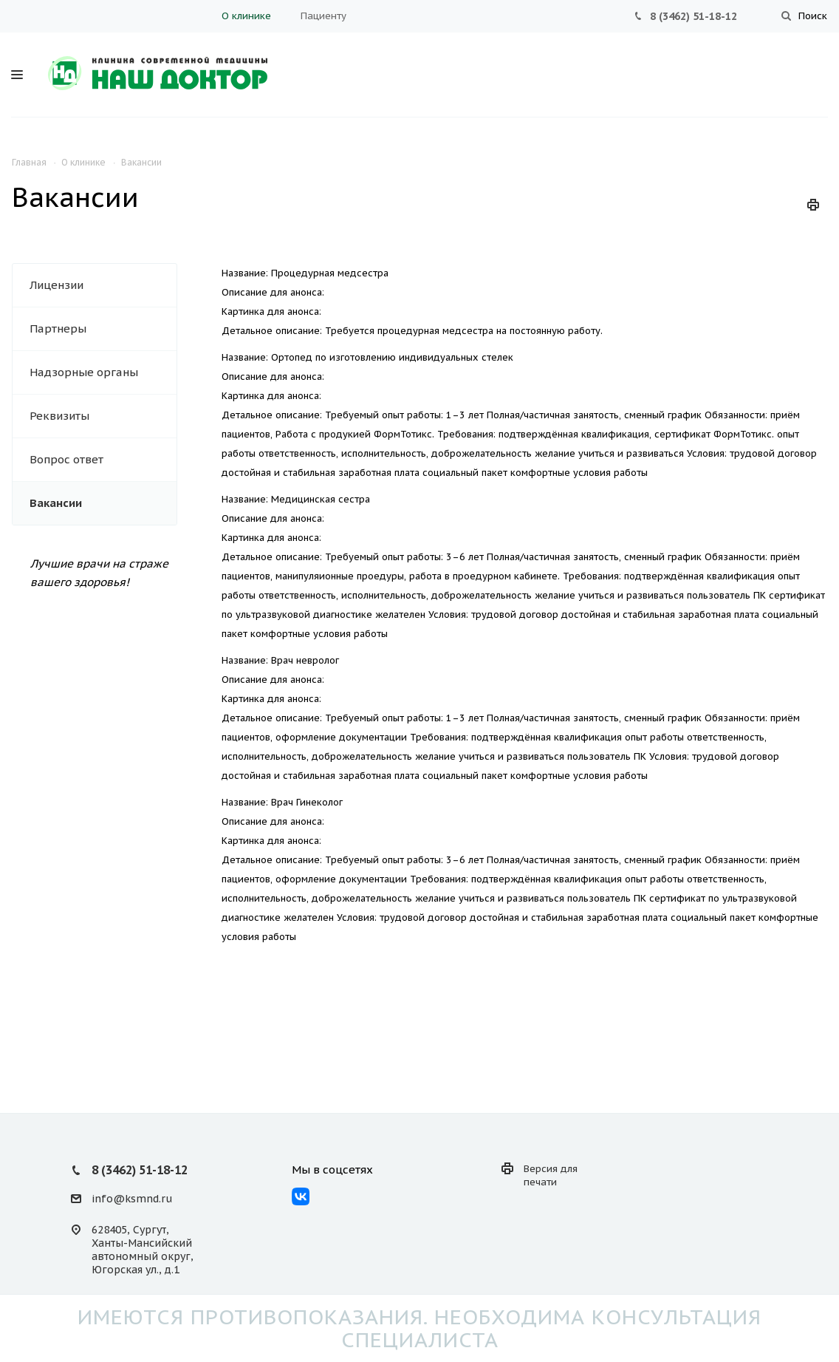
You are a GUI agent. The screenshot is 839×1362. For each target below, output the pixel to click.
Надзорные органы (84, 372)
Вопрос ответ (66, 459)
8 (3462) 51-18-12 (693, 16)
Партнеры (58, 328)
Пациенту (323, 16)
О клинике (246, 16)
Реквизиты (59, 416)
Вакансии (56, 503)
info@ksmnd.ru (132, 1198)
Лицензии (56, 285)
